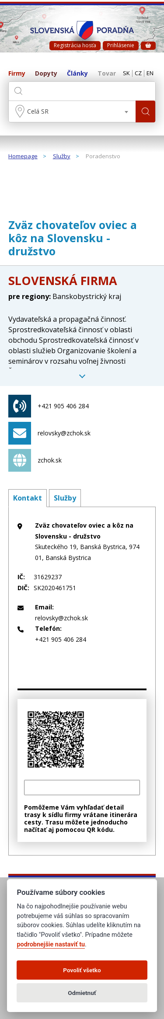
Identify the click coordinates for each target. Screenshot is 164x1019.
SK (126, 73)
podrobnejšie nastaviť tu (51, 944)
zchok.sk (35, 460)
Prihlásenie (120, 45)
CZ (138, 73)
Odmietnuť (82, 992)
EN (150, 73)
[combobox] (72, 111)
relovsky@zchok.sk (49, 433)
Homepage (23, 156)
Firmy (16, 73)
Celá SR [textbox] (38, 111)
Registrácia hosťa (75, 45)
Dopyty (46, 73)
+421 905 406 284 (48, 406)
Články (77, 73)
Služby (61, 156)
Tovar (107, 73)
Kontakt (27, 498)
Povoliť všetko (82, 970)
